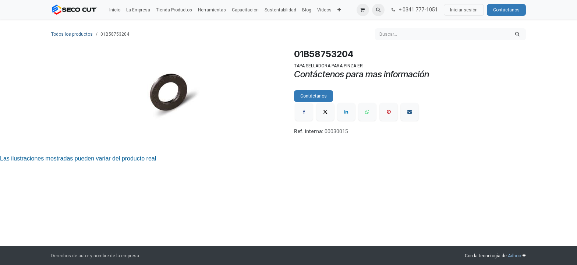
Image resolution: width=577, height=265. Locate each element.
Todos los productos (72, 34)
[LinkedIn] (346, 112)
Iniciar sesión (464, 10)
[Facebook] (304, 112)
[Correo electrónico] (409, 112)
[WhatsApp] (367, 112)
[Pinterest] (388, 112)
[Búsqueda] (517, 34)
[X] (325, 112)
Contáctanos (506, 10)
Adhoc (515, 255)
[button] (378, 10)
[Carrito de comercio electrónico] (363, 10)
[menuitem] (114, 10)
